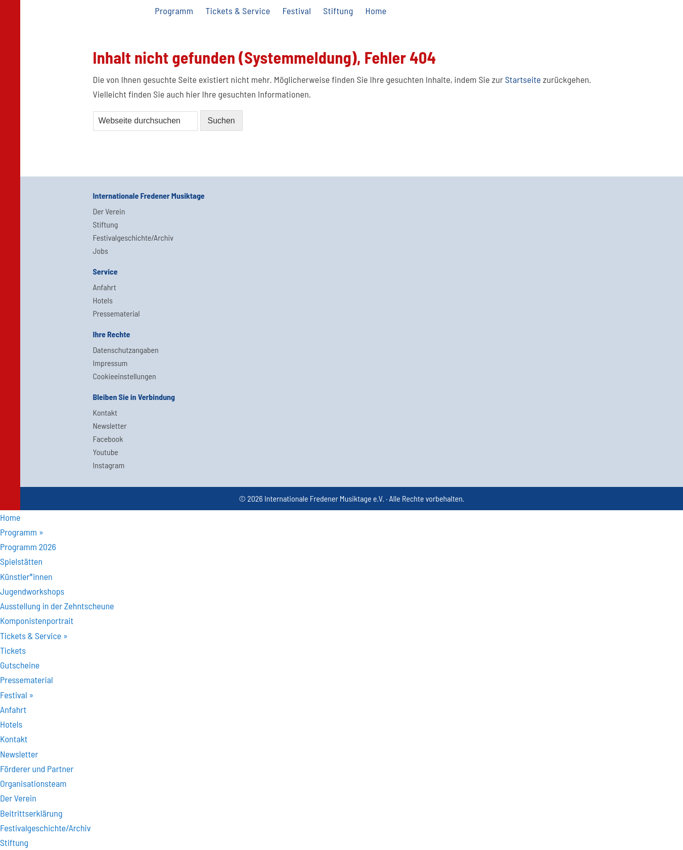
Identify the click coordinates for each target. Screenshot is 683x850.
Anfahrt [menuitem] (13, 709)
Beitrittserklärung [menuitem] (31, 813)
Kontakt (105, 412)
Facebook (108, 438)
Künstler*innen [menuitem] (26, 576)
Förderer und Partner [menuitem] (36, 768)
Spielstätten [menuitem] (21, 561)
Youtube (105, 452)
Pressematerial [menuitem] (26, 679)
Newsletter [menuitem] (19, 753)
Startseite (523, 79)
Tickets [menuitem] (13, 650)
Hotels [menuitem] (11, 724)
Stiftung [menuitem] (14, 842)
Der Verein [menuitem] (18, 797)
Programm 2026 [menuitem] (28, 546)
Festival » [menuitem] (16, 694)
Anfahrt (104, 287)
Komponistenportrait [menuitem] (36, 620)
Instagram (109, 465)
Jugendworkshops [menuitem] (32, 591)
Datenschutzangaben (126, 349)
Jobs (100, 250)
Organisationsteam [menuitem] (33, 783)
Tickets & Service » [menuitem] (34, 635)
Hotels (103, 300)
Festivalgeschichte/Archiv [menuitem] (45, 827)
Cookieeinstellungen (124, 376)
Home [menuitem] (10, 517)
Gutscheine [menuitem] (19, 664)
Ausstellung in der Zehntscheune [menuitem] (57, 605)
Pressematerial (116, 313)
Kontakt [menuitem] (14, 738)
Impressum (110, 363)
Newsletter (110, 425)
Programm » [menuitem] (21, 532)
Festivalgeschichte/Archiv (133, 237)
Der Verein (109, 211)
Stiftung (105, 224)
